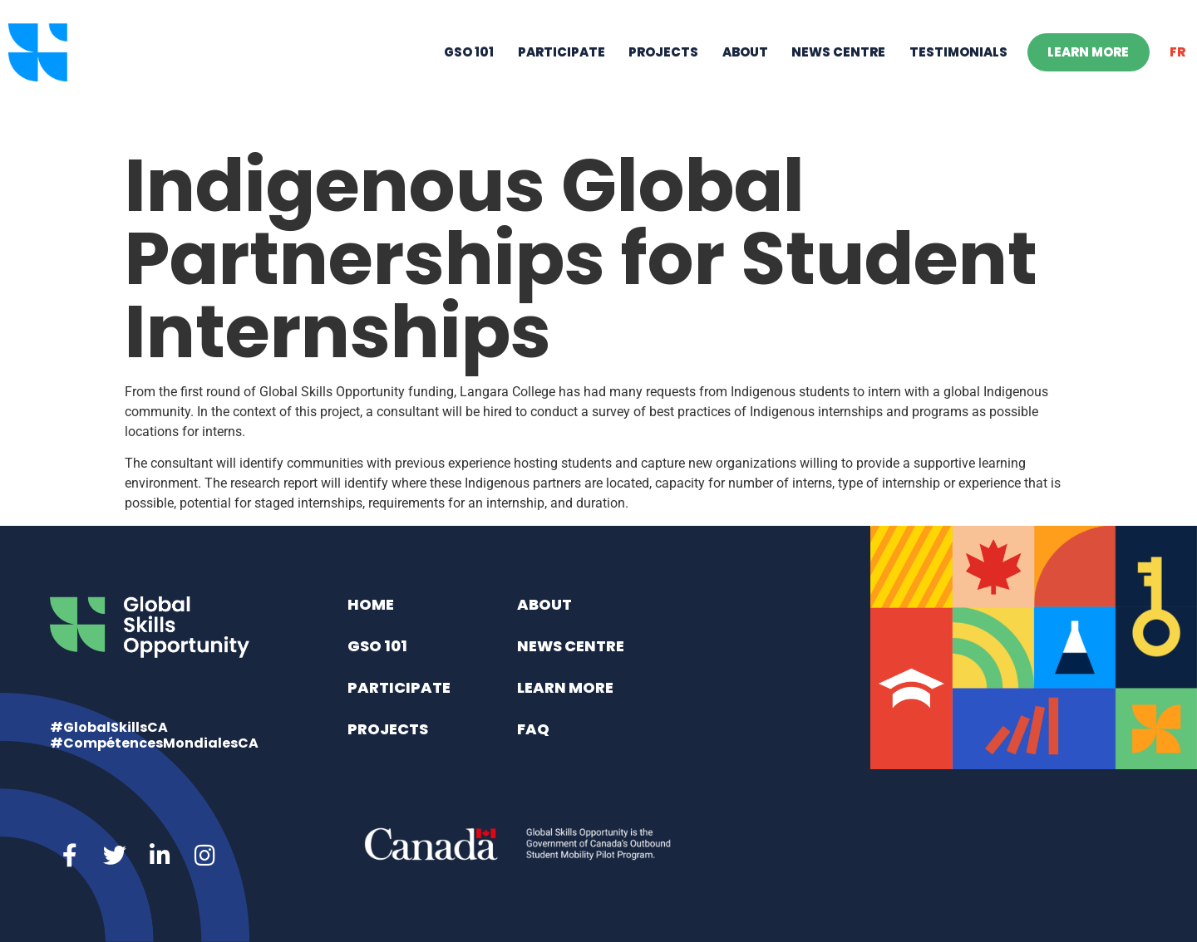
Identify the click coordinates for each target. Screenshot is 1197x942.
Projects (663, 71)
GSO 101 (469, 71)
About (745, 71)
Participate (561, 71)
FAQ (533, 729)
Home (370, 604)
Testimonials (958, 71)
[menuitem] (1178, 71)
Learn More (1088, 71)
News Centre (838, 71)
